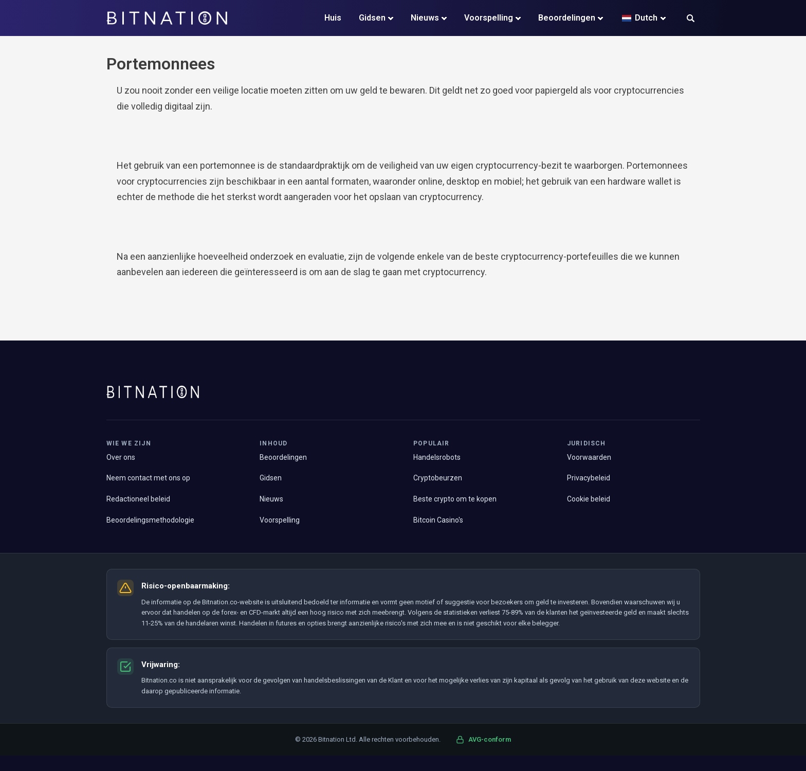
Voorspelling (488, 18)
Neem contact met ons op (148, 478)
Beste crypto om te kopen (455, 499)
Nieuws (425, 18)
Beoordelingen (566, 18)
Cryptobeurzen (437, 478)
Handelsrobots (437, 457)
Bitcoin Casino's (438, 520)
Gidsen (372, 18)
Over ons (120, 457)
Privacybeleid (588, 478)
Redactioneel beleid (138, 499)
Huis (332, 18)
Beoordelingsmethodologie (150, 520)
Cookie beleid (588, 499)
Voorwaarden (589, 457)
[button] (690, 19)
